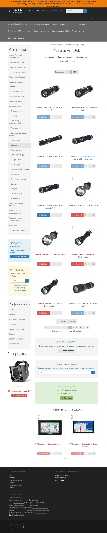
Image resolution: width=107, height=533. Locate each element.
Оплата (54, 11)
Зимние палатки (16, 111)
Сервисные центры (16, 329)
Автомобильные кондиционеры (15, 212)
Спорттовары (15, 194)
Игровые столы (16, 174)
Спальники (14, 140)
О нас (61, 11)
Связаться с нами (16, 339)
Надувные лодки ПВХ (61, 31)
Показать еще (66, 322)
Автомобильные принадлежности (15, 219)
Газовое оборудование (19, 169)
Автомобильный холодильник (20, 24)
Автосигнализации (42, 24)
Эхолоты (12, 31)
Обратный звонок (19, 257)
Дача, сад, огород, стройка (19, 38)
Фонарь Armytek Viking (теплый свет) (50, 255)
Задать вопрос (66, 351)
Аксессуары (14, 165)
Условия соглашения (17, 319)
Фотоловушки (15, 150)
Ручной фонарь (82, 57)
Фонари (13, 145)
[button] (91, 17)
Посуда (13, 189)
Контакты (12, 324)
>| (87, 328)
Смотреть (66, 398)
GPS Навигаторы (25, 31)
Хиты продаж (14, 225)
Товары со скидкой (18, 230)
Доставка (45, 11)
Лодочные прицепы (17, 179)
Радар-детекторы (78, 24)
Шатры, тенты (15, 160)
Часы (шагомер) (16, 155)
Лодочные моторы (42, 31)
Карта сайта (13, 344)
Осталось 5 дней (19, 396)
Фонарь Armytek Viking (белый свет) (83, 206)
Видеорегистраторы (60, 24)
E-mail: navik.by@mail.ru (17, 515)
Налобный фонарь (64, 57)
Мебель (13, 116)
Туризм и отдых (78, 31)
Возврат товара (60, 478)
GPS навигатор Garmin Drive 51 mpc (49, 444)
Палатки (13, 128)
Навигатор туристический (14, 122)
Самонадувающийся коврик (18, 134)
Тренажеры (14, 198)
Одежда (13, 184)
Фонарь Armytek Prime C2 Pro (50, 157)
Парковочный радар (17, 77)
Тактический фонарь (66, 61)
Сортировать (60, 72)
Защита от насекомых (17, 72)
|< (45, 328)
